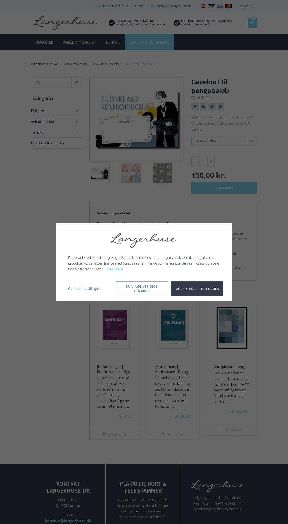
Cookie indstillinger (84, 289)
